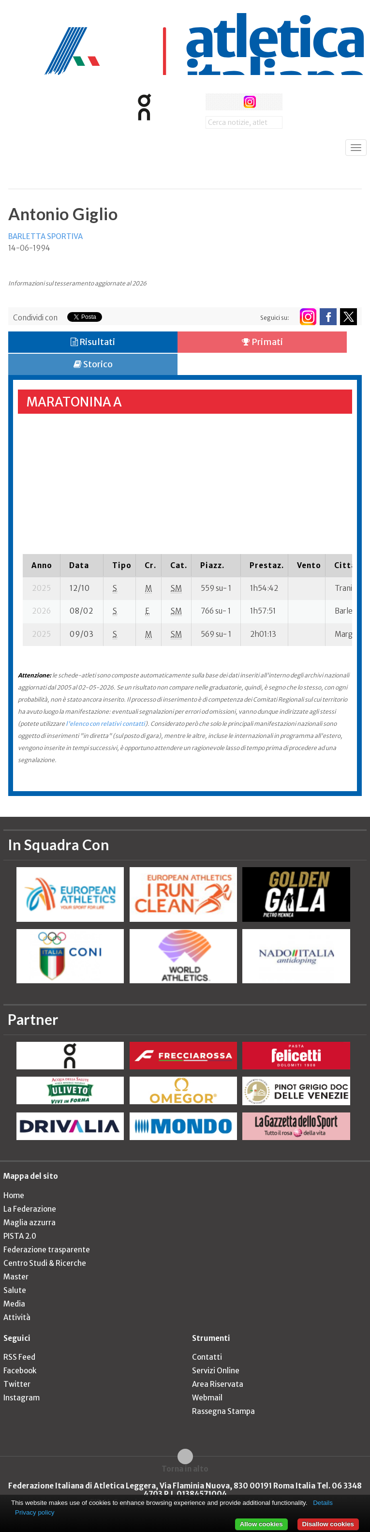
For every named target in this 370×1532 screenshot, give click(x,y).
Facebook (19, 1370)
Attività (16, 1317)
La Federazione (29, 1209)
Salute (14, 1290)
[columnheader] (41, 565)
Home (13, 1195)
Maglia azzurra (29, 1222)
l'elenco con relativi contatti (105, 723)
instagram (250, 102)
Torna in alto (185, 1468)
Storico (93, 364)
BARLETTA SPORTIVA (45, 236)
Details (323, 1502)
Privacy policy (34, 1512)
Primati (262, 341)
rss (268, 102)
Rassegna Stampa (223, 1411)
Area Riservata (217, 1384)
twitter (232, 102)
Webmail (207, 1397)
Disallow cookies (328, 1524)
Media (14, 1303)
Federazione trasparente (46, 1249)
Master (16, 1276)
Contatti (207, 1357)
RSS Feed (19, 1357)
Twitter (16, 1384)
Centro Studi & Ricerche (44, 1263)
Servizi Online (215, 1370)
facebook (214, 102)
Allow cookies (261, 1524)
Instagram (21, 1397)
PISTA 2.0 (19, 1236)
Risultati (93, 341)
